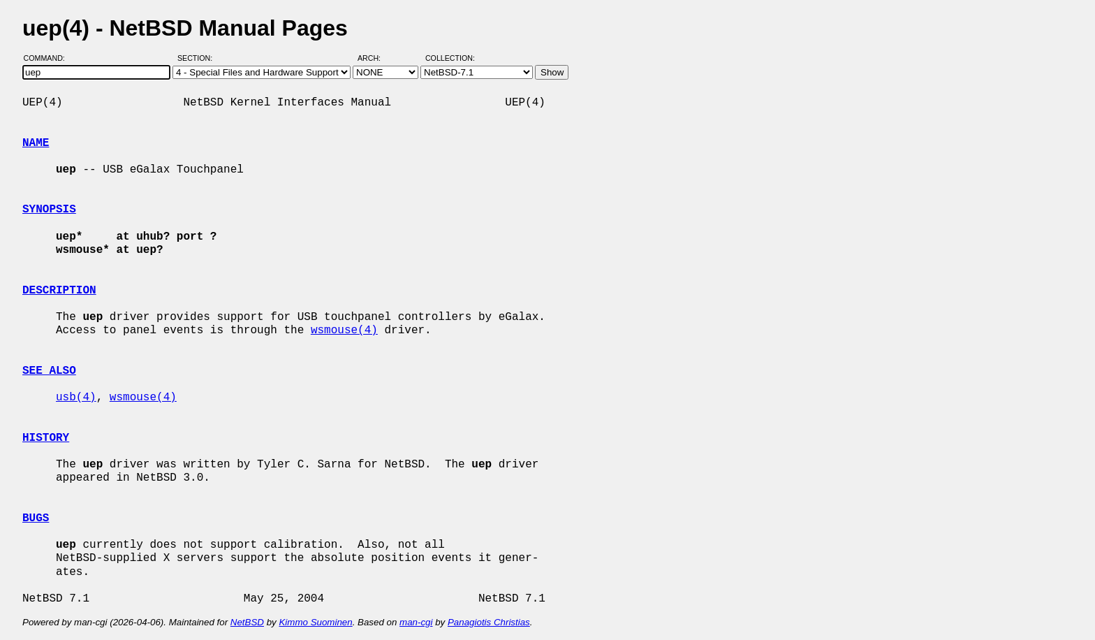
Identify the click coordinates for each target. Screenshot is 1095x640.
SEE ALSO (49, 371)
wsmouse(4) (344, 330)
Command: (48, 58)
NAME (35, 143)
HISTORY (45, 438)
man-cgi (415, 622)
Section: (198, 58)
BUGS (35, 518)
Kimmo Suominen (315, 622)
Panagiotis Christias (489, 622)
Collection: (450, 58)
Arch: (375, 58)
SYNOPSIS (49, 209)
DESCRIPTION (59, 290)
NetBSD (247, 622)
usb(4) (76, 397)
